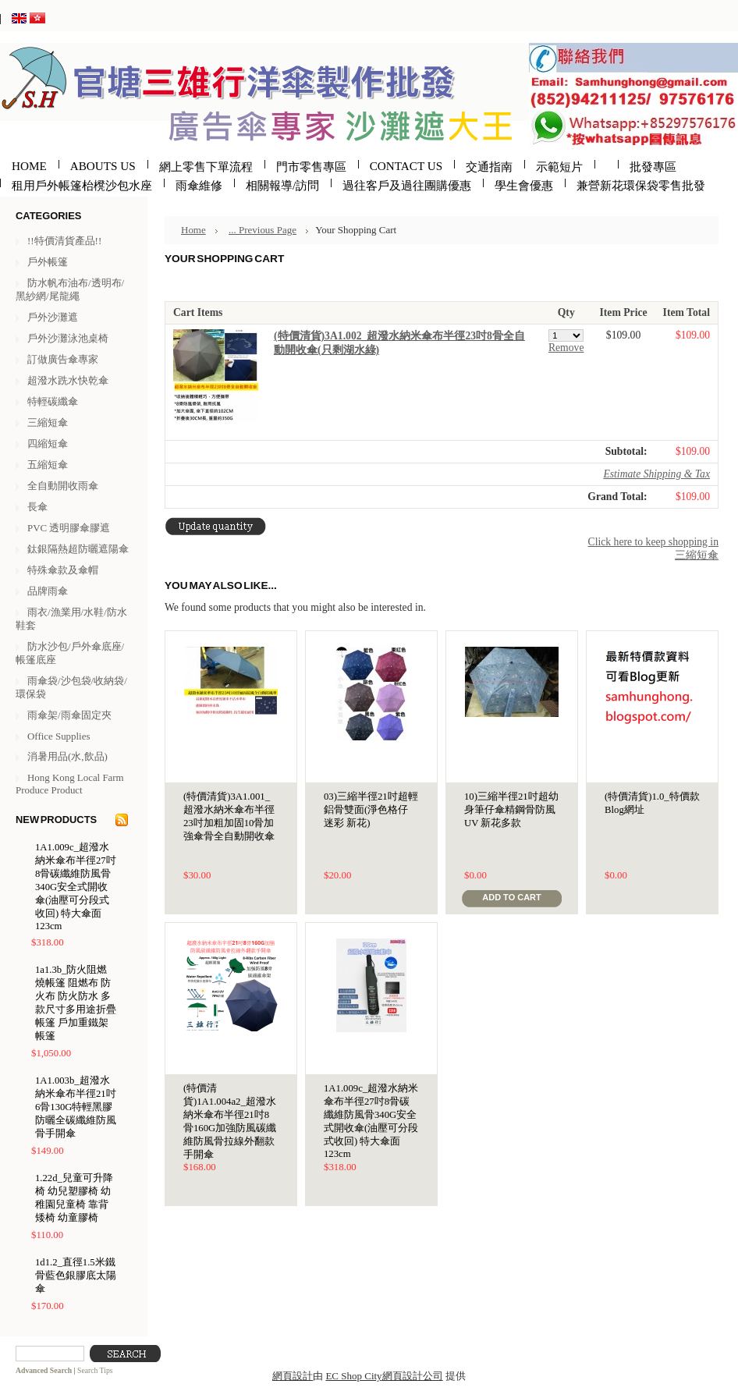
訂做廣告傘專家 (62, 359)
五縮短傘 (47, 464)
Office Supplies (58, 736)
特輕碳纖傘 (52, 401)
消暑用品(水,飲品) (67, 756)
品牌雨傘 (47, 591)
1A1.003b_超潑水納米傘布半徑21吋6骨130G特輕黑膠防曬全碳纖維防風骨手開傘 (75, 1107)
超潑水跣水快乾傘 (67, 380)
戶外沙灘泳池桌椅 (67, 338)
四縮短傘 (47, 443)
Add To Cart (511, 897)
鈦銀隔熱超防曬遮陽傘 (78, 549)
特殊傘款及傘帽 (62, 570)
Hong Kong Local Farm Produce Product (70, 784)
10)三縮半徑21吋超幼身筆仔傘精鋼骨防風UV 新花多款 (511, 810)
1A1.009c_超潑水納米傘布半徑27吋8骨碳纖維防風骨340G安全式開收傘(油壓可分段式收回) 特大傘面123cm (75, 886)
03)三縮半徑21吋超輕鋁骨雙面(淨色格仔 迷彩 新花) (371, 810)
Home (193, 230)
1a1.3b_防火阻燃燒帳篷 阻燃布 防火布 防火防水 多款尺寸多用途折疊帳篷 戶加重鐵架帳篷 (75, 1002)
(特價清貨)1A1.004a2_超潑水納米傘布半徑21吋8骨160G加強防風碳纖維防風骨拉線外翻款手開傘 (229, 1121)
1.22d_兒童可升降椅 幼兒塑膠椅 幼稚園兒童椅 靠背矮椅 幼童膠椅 (74, 1198)
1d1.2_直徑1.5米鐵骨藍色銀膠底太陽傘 (75, 1275)
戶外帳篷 (47, 262)
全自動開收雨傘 (62, 485)
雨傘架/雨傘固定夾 (69, 715)
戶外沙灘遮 (52, 317)
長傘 (37, 507)
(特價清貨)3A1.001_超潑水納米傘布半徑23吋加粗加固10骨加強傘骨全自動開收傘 (229, 816)
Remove (566, 347)
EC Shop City (353, 1376)
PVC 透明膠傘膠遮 (68, 528)
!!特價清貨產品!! (64, 241)
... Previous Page (262, 230)
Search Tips (95, 1370)
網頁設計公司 (412, 1376)
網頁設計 (292, 1376)
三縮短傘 (47, 422)
